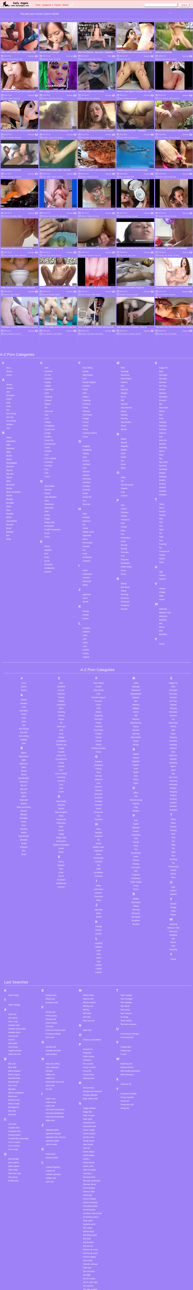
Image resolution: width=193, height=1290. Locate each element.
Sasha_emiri (88, 1090)
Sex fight (86, 1198)
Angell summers (15, 974)
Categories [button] (47, 5)
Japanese (87, 518)
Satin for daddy (89, 1093)
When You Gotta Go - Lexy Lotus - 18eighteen (95, 52)
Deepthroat (49, 427)
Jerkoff (85, 525)
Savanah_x (87, 1097)
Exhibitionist (49, 491)
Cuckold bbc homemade (18, 1062)
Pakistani (124, 436)
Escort (47, 484)
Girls (85, 391)
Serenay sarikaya (90, 1187)
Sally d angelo (89, 1039)
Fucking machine (90, 356)
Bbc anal (12, 987)
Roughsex (125, 529)
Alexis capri (13, 945)
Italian (85, 508)
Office (123, 401)
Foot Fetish (87, 338)
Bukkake (10, 455)
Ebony (47, 470)
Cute (46, 396)
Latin (85, 562)
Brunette (84, 59)
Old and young (127, 408)
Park (123, 446)
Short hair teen (89, 1249)
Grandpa (86, 409)
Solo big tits (88, 1260)
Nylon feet (87, 953)
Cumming (48, 385)
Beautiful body (14, 1002)
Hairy (85, 437)
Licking (86, 577)
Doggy (47, 442)
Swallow (162, 411)
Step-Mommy (126, 331)
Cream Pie (56, 59)
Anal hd (11, 963)
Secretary (163, 302)
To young (124, 940)
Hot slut (49, 1012)
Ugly (161, 495)
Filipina (86, 320)
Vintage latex (125, 970)
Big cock (9, 397)
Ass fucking (11, 337)
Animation (10, 319)
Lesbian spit (51, 1101)
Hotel (85, 477)
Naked (123, 362)
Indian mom (50, 1022)
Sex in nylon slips (90, 1206)
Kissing (86, 534)
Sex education (89, 1195)
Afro (10, 59)
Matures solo (88, 922)
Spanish (162, 367)
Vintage (162, 515)
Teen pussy (125, 933)
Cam (46, 291)
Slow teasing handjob (92, 1253)
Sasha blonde (89, 1086)
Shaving (162, 316)
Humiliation (96, 98)
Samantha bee (89, 1046)
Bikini (8, 404)
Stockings (163, 392)
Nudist (123, 380)
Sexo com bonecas (91, 1216)
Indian (85, 494)
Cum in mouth (14, 1066)
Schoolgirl (163, 298)
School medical (89, 1122)
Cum (46, 378)
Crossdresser (50, 367)
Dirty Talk (59, 98)
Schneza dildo (89, 1115)
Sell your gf (87, 1169)
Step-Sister (163, 331)
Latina (122, 59)
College (47, 345)
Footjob (86, 342)
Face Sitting (51, 255)
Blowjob (177, 137)
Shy (160, 327)
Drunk (46, 456)
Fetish (85, 313)
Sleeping (162, 345)
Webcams (163, 539)
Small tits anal (89, 1256)
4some (9, 298)
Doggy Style (49, 446)
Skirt (161, 338)
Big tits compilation (16, 1016)
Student (162, 403)
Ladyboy (86, 555)
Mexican (124, 313)
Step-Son (163, 363)
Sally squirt (87, 1042)
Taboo (161, 427)
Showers (162, 324)
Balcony (161, 177)
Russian (124, 532)
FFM (85, 316)
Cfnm (46, 316)
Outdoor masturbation (92, 963)
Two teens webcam (128, 948)
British (9, 441)
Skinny (162, 334)
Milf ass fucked (89, 926)
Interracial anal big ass (55, 1033)
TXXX (111, 56)
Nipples (124, 373)
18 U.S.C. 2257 (124, 1284)
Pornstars (125, 475)
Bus (8, 459)
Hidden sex (50, 998)
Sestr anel (87, 1191)
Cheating (48, 320)
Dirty (54, 98)
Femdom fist (51, 943)
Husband (86, 484)
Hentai (85, 451)
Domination (49, 449)
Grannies (86, 413)
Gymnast (86, 427)
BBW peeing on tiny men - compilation (131, 131)
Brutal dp (12, 1038)
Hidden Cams (88, 455)
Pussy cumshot (89, 991)
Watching (163, 532)
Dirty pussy (13, 1100)
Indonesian (87, 497)
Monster (124, 338)
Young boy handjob (128, 1017)
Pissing (99, 59)
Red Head (125, 510)
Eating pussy (51, 919)
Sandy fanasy (88, 1064)
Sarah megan (88, 1079)
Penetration (125, 461)
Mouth (123, 349)
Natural (124, 366)
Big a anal (12, 1009)
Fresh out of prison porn (56, 953)
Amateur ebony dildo (16, 952)
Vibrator (162, 512)
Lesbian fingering (53, 1090)
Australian (13, 216)
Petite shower (88, 980)
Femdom (59, 255)
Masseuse (125, 298)
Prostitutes (125, 486)
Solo (161, 360)
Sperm (161, 374)
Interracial (87, 505)
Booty (8, 430)
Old (122, 404)
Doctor (47, 438)
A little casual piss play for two (51, 248)
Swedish (162, 414)
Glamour (86, 395)
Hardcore (86, 444)
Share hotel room (90, 1231)
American (18, 137)
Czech (47, 400)
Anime (9, 322)
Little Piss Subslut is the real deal (91, 91)
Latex (85, 559)
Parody (124, 450)
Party (123, 454)
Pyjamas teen (88, 1002)
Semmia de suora (90, 1173)
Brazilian (10, 437)
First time (86, 327)
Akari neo (12, 938)
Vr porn (123, 978)
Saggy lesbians (89, 1032)
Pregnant (124, 483)
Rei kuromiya (88, 1011)
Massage (124, 295)
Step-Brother (11, 444)
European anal (52, 926)
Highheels (87, 459)
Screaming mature (90, 1140)
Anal (20, 59)
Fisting (85, 331)
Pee (126, 59)
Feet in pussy (51, 939)
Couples (47, 360)
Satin (161, 295)
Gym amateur (51, 978)
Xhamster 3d (125, 1007)
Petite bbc (87, 976)
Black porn (12, 1020)
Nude (123, 377)
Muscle (174, 59)
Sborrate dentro (89, 1108)
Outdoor (124, 419)
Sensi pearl (87, 1184)
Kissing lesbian (52, 1081)
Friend (85, 353)
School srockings (90, 1126)
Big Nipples (63, 216)
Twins (161, 485)
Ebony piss (50, 922)
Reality (124, 507)
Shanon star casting (91, 1227)
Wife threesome (126, 998)
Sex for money (89, 1202)
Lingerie (86, 580)
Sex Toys (163, 309)
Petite (123, 465)
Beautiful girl (13, 1005)
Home (38, 5)
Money (123, 334)
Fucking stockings (53, 957)
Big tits (54, 177)
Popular (57, 5)
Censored (18, 177)
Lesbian (86, 573)
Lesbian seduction (53, 1098)
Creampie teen (14, 1055)
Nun (122, 384)
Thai (161, 446)
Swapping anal (89, 1274)
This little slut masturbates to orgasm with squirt (174, 91)
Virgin (161, 519)
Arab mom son (14, 978)
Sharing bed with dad (92, 1238)
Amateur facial (14, 956)
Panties (124, 439)
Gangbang (87, 373)
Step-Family (88, 298)
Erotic (132, 177)
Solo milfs (87, 1267)
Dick (50, 98)
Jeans (85, 521)
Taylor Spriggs (14, 928)
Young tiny (124, 1032)
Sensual (162, 305)
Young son (124, 1024)
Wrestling (163, 558)
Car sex (47, 298)
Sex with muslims (90, 1213)
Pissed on (87, 983)
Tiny (129, 59)
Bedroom (10, 390)
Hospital (86, 470)
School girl (87, 1119)
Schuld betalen (89, 1133)
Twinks (162, 482)
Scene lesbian (89, 1111)
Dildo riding (13, 1093)
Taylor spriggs (126, 919)
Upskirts (162, 502)
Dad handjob (13, 1082)
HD (91, 98)
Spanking (163, 371)
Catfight (47, 309)
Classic (47, 327)
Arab (8, 326)
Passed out (87, 973)
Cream (51, 137)
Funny (85, 360)
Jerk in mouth (51, 1068)
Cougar (47, 356)
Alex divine (12, 941)
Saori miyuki (88, 1068)
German (86, 384)
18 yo (6, 98)
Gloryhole (87, 402)
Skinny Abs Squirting (163, 52)
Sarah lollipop (88, 1075)
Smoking (162, 353)
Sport (129, 255)
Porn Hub (72, 56)
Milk (122, 324)
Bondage (10, 426)
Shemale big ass (90, 1245)
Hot (84, 473)
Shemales (163, 320)
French (86, 349)
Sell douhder (88, 1166)
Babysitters (11, 364)
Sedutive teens (89, 1148)
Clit (45, 331)
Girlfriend (86, 388)
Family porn (50, 935)
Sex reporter (88, 1209)
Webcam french (126, 991)
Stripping (162, 400)
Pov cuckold (88, 987)
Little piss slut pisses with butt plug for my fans (96, 170)
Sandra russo (88, 1061)
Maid (123, 291)
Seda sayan (88, 1144)
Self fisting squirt (90, 1158)
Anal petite (12, 967)
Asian (51, 59)
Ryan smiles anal (90, 1022)
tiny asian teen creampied (49, 52)
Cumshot (93, 137)
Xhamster (33, 56)
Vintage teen (125, 974)
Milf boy (86, 933)
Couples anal (13, 1051)
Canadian (176, 255)
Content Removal (112, 1284)
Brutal (87, 98)
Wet (160, 547)
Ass (166, 255)
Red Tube (33, 174)
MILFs (123, 320)
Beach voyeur (14, 998)
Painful (124, 432)
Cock (46, 342)
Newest (65, 5)
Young (161, 567)
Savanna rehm (89, 1100)
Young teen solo (127, 1028)
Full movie (50, 961)
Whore (161, 550)
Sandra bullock (89, 1057)
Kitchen (86, 538)
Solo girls (87, 1264)
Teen (134, 255)
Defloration (49, 431)
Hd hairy (49, 994)
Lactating (86, 551)
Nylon (123, 391)
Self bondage (88, 1155)
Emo (46, 477)
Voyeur (162, 523)
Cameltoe (48, 295)
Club (46, 338)
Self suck (87, 1162)
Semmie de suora (90, 1177)
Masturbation (92, 59)
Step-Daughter (50, 420)
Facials (86, 295)
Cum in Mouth (50, 382)
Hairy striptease (52, 991)
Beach (9, 383)
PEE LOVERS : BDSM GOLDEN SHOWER (171, 248)
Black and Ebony (13, 415)
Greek (85, 417)
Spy (160, 382)
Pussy (125, 255)
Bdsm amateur (14, 994)
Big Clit (95, 177)
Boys (8, 433)
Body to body (13, 1027)
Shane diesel (88, 1220)
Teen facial (124, 929)
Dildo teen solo (14, 1097)
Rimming (124, 518)
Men (122, 309)
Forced (86, 345)
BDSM (170, 255)
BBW (126, 137)
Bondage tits (13, 1031)
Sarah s (86, 1082)
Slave (161, 342)
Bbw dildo (12, 991)
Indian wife (50, 1029)
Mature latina (88, 919)
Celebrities (48, 313)
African (6, 59)
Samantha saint (89, 1050)
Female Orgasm (89, 305)
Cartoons (48, 302)
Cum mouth (13, 1073)
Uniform (162, 499)
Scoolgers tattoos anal (92, 1137)
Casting (47, 305)
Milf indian (87, 937)
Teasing (162, 438)
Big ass (9, 393)
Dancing (47, 413)
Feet (55, 137)
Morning (124, 342)
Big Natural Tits (174, 98)
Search (184, 5)
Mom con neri (88, 944)
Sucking (162, 407)
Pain (123, 428)
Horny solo (50, 1009)
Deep (46, 424)
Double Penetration (52, 453)
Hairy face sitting (53, 987)
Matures (124, 305)
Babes (87, 137)
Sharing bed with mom (92, 1242)
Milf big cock (88, 929)
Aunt (8, 351)
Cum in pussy (14, 1069)
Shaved (162, 313)
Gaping (86, 377)
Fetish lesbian (51, 946)
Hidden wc (50, 1002)
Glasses (86, 398)
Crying (47, 371)
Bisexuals (134, 98)
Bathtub (90, 177)
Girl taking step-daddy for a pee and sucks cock (135, 209)
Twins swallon (126, 944)
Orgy (123, 415)
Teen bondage (126, 922)
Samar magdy (89, 1053)
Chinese (47, 324)
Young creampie (127, 1021)
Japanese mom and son (56, 1061)
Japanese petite (52, 1064)
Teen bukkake (126, 926)
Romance (125, 521)
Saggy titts (87, 1035)
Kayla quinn (50, 1077)
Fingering (86, 324)
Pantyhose (125, 443)
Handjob (86, 441)
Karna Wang (13, 919)
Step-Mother (126, 345)
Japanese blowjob (53, 1057)
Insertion (86, 501)
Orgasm (60, 137)
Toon (161, 464)
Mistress (124, 327)
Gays (85, 380)
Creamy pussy (14, 1058)
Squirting (162, 389)
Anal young (13, 970)
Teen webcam (126, 937)
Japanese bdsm (52, 1053)
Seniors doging (89, 1180)
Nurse (123, 388)
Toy (160, 471)
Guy (84, 424)
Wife (161, 554)
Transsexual (164, 475)
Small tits (163, 349)
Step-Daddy (49, 409)
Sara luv (86, 1071)
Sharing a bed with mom (93, 1235)
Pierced (124, 468)
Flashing (86, 334)
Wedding (162, 543)
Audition (9, 348)
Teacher (162, 435)
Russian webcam (90, 1018)
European (100, 137)
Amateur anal (13, 949)
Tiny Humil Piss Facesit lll (11, 170)
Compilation (49, 349)
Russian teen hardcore (92, 1015)
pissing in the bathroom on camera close (16, 248)
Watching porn (126, 987)
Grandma (86, 406)
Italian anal (50, 1044)
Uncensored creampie (129, 957)
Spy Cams (163, 385)
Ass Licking (11, 344)
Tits (160, 456)
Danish (47, 417)
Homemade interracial (55, 1005)
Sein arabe (87, 1151)
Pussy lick (87, 994)
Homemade (87, 466)
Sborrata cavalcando (91, 1104)
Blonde (171, 137)
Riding (123, 514)
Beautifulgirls (11, 386)
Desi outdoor (13, 1086)
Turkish (162, 478)
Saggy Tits (163, 291)
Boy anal (12, 1034)
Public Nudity (126, 490)
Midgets (124, 316)
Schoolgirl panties (90, 1129)
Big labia (12, 1012)
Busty (8, 462)
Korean (86, 542)
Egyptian (48, 473)
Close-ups (48, 334)
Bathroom (23, 255)
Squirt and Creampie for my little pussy (93, 248)
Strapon (162, 396)
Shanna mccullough (91, 1224)
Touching (162, 467)
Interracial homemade (55, 1040)
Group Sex (87, 420)
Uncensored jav (126, 961)
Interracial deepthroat (54, 1036)
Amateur (15, 59)
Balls (8, 368)
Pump (123, 494)
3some (9, 295)
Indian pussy (51, 1026)
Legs (85, 569)
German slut (51, 970)
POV (123, 479)
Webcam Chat (165, 536)
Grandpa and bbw (53, 974)
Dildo (160, 59)
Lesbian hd (50, 1094)
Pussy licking (88, 998)
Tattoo (161, 431)
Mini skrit (86, 940)
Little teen (50, 1105)
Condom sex (49, 353)
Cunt (46, 392)
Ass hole (10, 340)
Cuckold (47, 374)
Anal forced (13, 959)
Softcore (162, 356)
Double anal (13, 1104)
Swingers (163, 418)
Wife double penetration (130, 994)
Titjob (161, 453)
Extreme (47, 495)
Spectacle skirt (89, 1271)
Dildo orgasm (13, 1090)
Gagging (86, 369)
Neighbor (124, 369)
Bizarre (9, 412)
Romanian (125, 525)
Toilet (161, 460)
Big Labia (173, 177)
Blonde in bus (14, 1023)
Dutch (44, 255)
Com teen (12, 1047)
